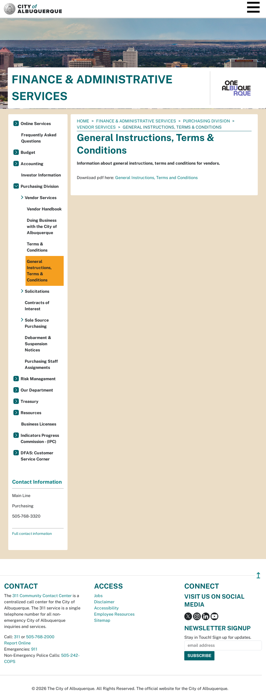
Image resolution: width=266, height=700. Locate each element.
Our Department (37, 390)
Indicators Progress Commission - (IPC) (40, 438)
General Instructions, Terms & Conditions (39, 270)
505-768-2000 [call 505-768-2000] (40, 636)
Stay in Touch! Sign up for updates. (217, 637)
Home (83, 121)
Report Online (17, 643)
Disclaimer (104, 601)
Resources (31, 412)
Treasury (29, 401)
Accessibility (106, 608)
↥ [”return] (258, 575)
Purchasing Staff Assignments (41, 364)
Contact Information (37, 482)
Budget (28, 152)
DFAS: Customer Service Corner (37, 456)
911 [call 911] (34, 649)
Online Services (36, 123)
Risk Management (38, 378)
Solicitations (37, 291)
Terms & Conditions (37, 247)
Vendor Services (96, 127)
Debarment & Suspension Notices (38, 343)
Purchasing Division (206, 121)
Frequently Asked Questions (38, 138)
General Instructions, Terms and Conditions (156, 177)
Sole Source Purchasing (37, 323)
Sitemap (102, 620)
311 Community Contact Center (42, 595)
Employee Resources (114, 614)
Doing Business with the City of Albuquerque (42, 226)
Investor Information (41, 175)
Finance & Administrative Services (136, 121)
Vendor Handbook (44, 209)
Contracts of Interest (37, 305)
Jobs (98, 595)
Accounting (32, 163)
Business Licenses (38, 424)
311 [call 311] (17, 636)
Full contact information (32, 533)
